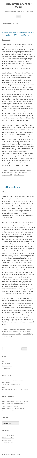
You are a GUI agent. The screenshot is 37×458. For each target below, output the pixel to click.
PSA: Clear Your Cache (17, 408)
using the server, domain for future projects (15, 389)
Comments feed (7, 366)
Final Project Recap (11, 187)
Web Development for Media (18, 5)
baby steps (10, 172)
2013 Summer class (8, 435)
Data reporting (6, 382)
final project (22, 331)
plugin (28, 331)
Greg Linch (5, 401)
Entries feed (6, 363)
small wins (12, 334)
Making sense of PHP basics (19, 401)
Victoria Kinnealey (19, 175)
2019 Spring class (7, 442)
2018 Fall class (6, 440)
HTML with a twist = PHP (18, 404)
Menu (18, 16)
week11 (18, 334)
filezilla (16, 331)
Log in (4, 361)
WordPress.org (6, 368)
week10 (26, 172)
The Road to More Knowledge (11, 385)
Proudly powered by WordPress (11, 454)
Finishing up (14, 406)
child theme (10, 331)
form (15, 172)
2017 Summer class (23, 170)
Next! (3, 387)
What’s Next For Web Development (12, 380)
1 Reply (4, 192)
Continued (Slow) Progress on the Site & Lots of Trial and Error (18, 33)
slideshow (21, 172)
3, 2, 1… (13, 411)
